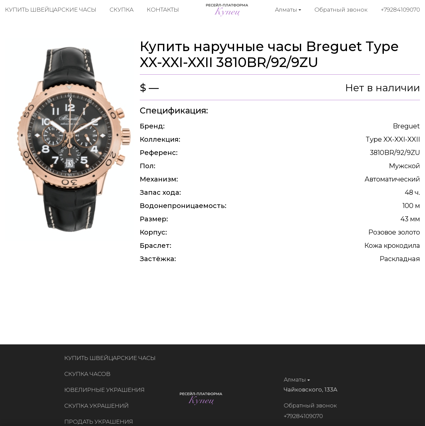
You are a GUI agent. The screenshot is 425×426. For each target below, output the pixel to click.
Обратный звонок (341, 9)
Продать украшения (101, 421)
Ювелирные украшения (107, 390)
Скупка (121, 10)
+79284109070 (400, 9)
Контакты (163, 10)
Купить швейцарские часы (50, 10)
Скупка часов (90, 374)
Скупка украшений (99, 405)
